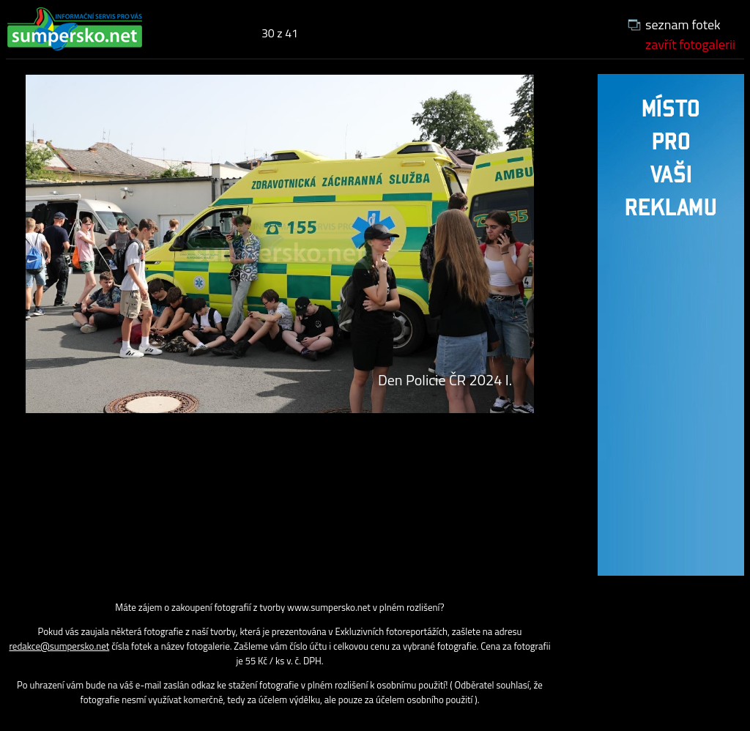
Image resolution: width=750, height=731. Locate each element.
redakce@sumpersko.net (59, 646)
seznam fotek (683, 24)
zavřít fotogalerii (690, 44)
